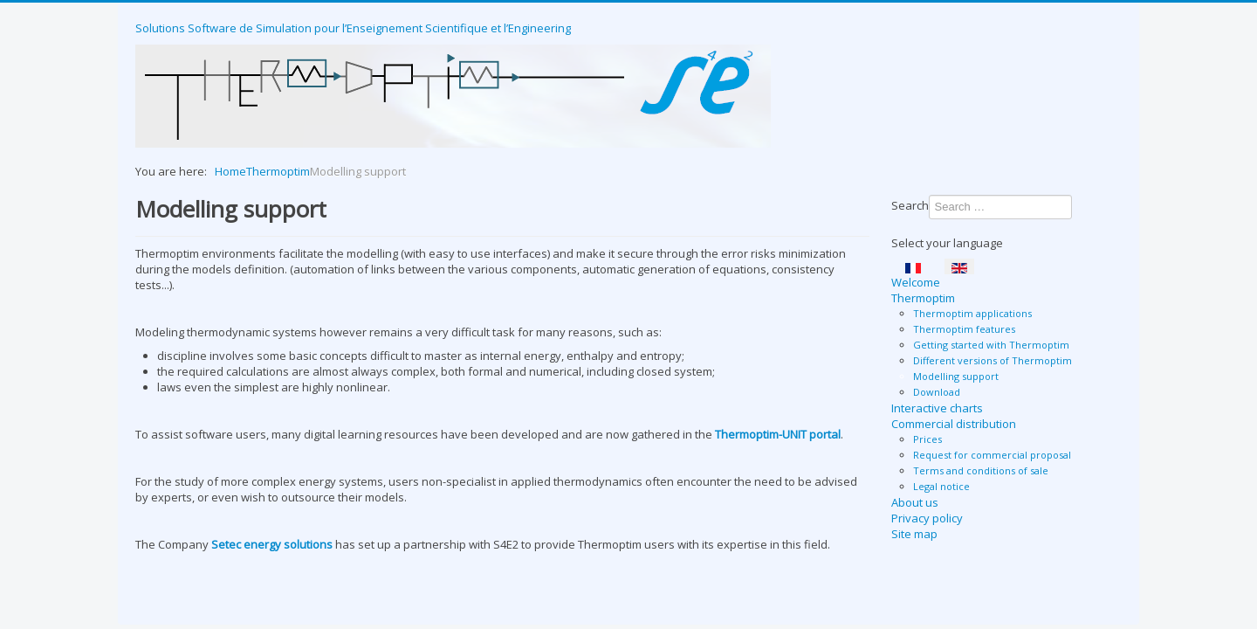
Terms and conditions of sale (980, 470)
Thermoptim (923, 298)
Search (910, 205)
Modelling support (956, 376)
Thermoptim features (964, 328)
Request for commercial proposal (992, 454)
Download (936, 391)
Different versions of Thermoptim (992, 360)
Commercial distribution (953, 424)
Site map (914, 534)
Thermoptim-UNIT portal (778, 434)
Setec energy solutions (273, 544)
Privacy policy (927, 518)
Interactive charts (937, 408)
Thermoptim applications (972, 313)
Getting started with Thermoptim (991, 344)
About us (914, 502)
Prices (927, 439)
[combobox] (1000, 207)
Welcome (915, 282)
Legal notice (941, 486)
